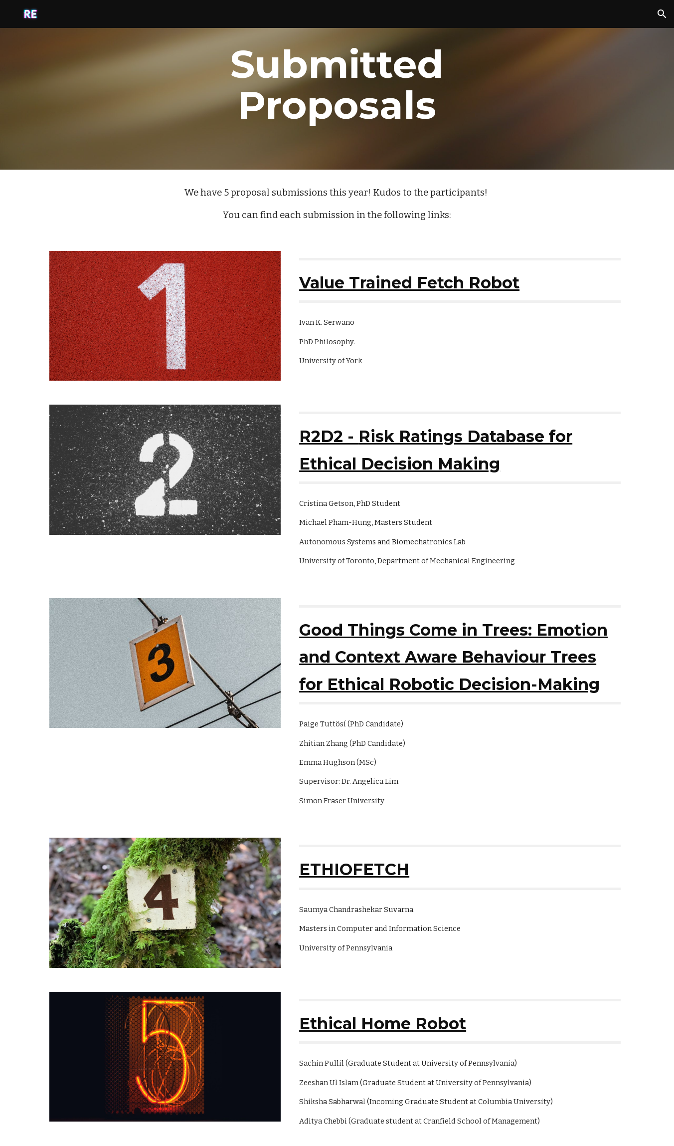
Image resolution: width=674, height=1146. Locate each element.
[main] (337, 84)
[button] (662, 14)
